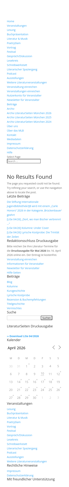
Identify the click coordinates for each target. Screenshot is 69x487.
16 (34, 382)
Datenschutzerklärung (20, 148)
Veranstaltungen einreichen (23, 91)
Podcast (12, 73)
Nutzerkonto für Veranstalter (24, 95)
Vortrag (11, 47)
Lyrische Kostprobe (18, 295)
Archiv (10, 108)
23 (34, 390)
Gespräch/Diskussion (19, 56)
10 (42, 373)
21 (18, 390)
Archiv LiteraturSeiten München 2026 (29, 113)
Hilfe (10, 152)
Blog (9, 282)
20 (11, 390)
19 (58, 382)
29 (26, 398)
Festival (11, 51)
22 (26, 390)
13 (11, 382)
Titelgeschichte (16, 304)
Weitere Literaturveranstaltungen (27, 82)
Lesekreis (12, 60)
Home (10, 21)
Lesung (11, 30)
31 (18, 366)
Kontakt (11, 135)
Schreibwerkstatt (17, 65)
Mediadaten (14, 139)
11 (50, 374)
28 (18, 398)
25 (50, 390)
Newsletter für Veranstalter (23, 100)
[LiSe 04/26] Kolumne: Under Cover (28, 228)
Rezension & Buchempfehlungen (26, 299)
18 (50, 382)
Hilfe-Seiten (14, 272)
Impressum (14, 143)
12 (58, 374)
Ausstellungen (15, 78)
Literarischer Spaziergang (22, 69)
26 (58, 390)
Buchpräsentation (17, 34)
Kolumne (12, 286)
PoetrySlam (14, 43)
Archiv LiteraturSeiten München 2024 (29, 121)
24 (42, 390)
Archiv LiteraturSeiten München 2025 (29, 117)
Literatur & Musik (17, 38)
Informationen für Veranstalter (25, 263)
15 (26, 382)
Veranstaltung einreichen (22, 87)
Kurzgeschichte (16, 290)
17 (42, 382)
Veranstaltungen (17, 25)
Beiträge (12, 104)
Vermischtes (14, 308)
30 (11, 366)
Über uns (12, 126)
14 (18, 382)
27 (11, 398)
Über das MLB (15, 130)
